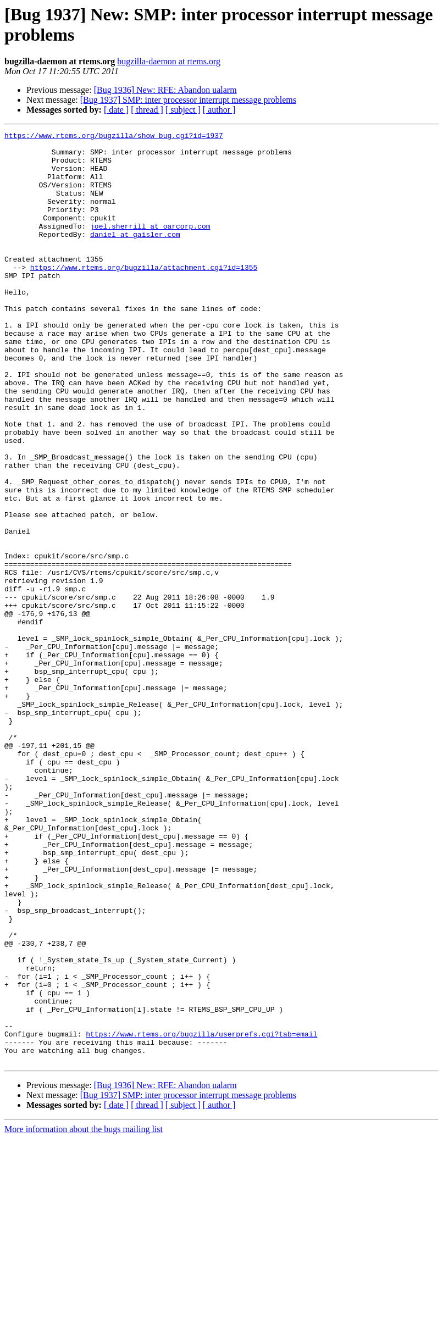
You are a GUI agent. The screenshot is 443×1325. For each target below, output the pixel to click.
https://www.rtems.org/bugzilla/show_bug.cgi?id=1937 (113, 137)
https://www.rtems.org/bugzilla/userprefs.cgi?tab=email (201, 1215)
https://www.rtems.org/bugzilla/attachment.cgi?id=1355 (143, 295)
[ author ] (219, 109)
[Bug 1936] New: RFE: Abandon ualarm (165, 90)
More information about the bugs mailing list (83, 1315)
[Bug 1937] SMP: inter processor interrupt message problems (188, 99)
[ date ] (116, 109)
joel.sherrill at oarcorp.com (150, 246)
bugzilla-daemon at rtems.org (168, 61)
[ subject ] (183, 109)
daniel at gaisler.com (135, 255)
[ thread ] (147, 109)
